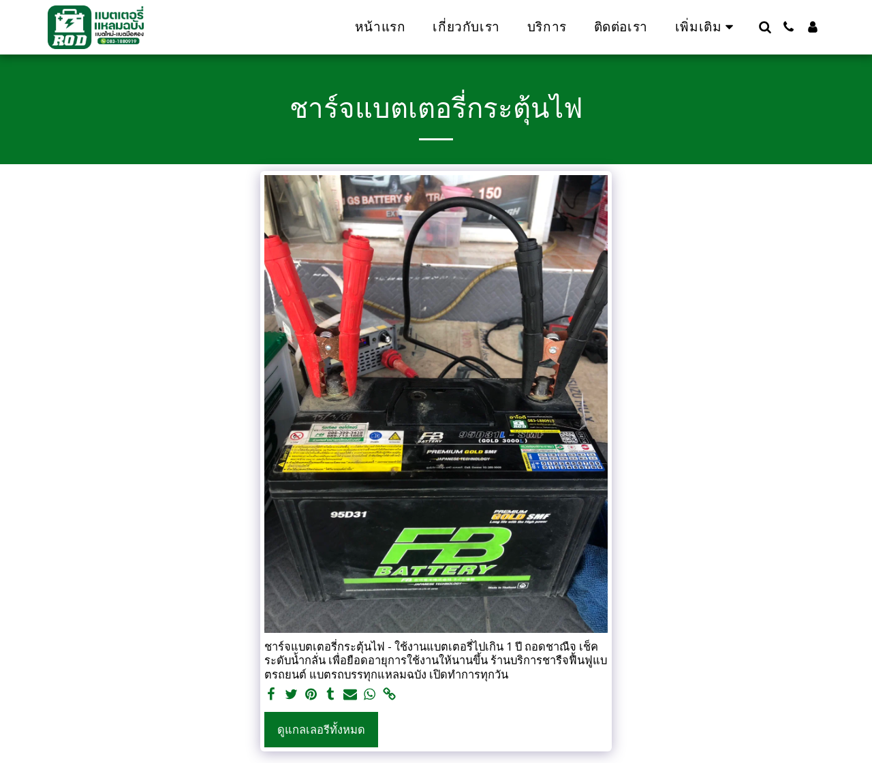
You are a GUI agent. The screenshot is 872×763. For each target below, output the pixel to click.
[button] (764, 26)
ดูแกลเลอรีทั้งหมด (321, 729)
